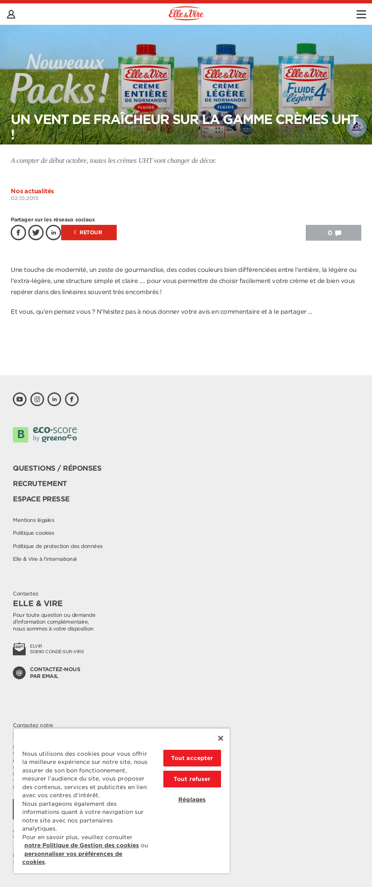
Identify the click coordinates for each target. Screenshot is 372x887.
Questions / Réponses (57, 468)
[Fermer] (220, 738)
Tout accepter (192, 758)
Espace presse (41, 499)
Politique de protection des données (58, 546)
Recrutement (40, 484)
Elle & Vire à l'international (45, 559)
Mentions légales (33, 520)
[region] (122, 800)
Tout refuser (192, 779)
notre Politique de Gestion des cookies (81, 845)
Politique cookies (33, 533)
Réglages (192, 799)
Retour (88, 232)
